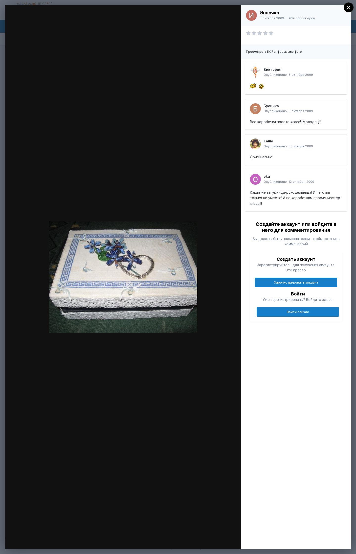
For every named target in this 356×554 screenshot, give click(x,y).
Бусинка (271, 106)
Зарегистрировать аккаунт (296, 282)
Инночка (269, 12)
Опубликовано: (288, 75)
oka (267, 176)
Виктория (272, 69)
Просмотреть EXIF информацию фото (274, 51)
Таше (268, 141)
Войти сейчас (298, 312)
